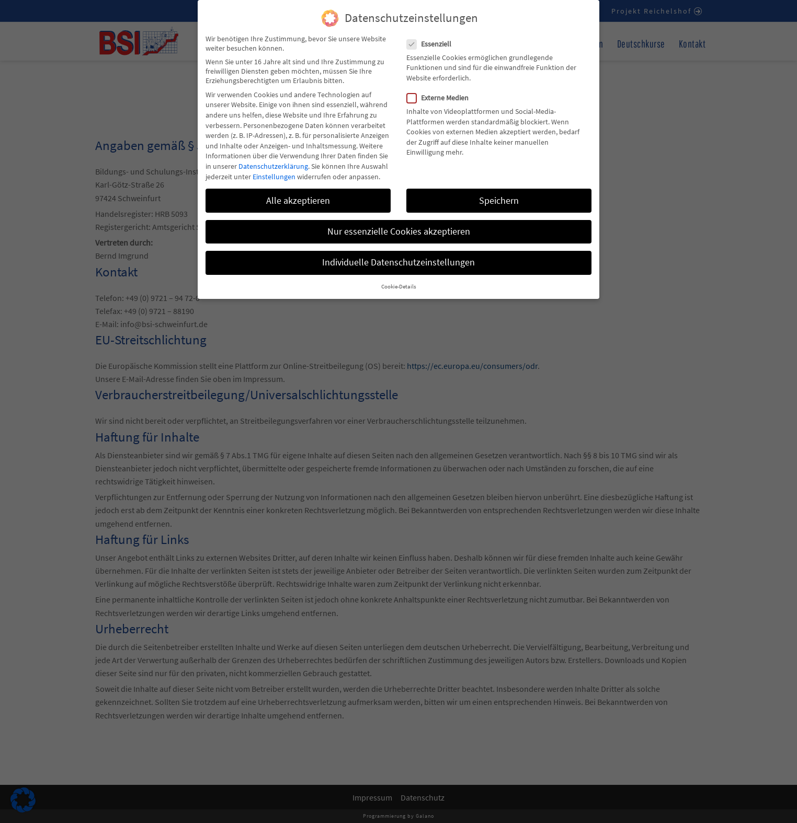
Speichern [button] (499, 192)
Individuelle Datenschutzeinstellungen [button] (398, 253)
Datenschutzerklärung (273, 157)
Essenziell (432, 35)
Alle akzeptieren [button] (298, 192)
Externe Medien (440, 89)
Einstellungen (274, 167)
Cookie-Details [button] (398, 278)
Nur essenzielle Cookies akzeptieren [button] (398, 222)
